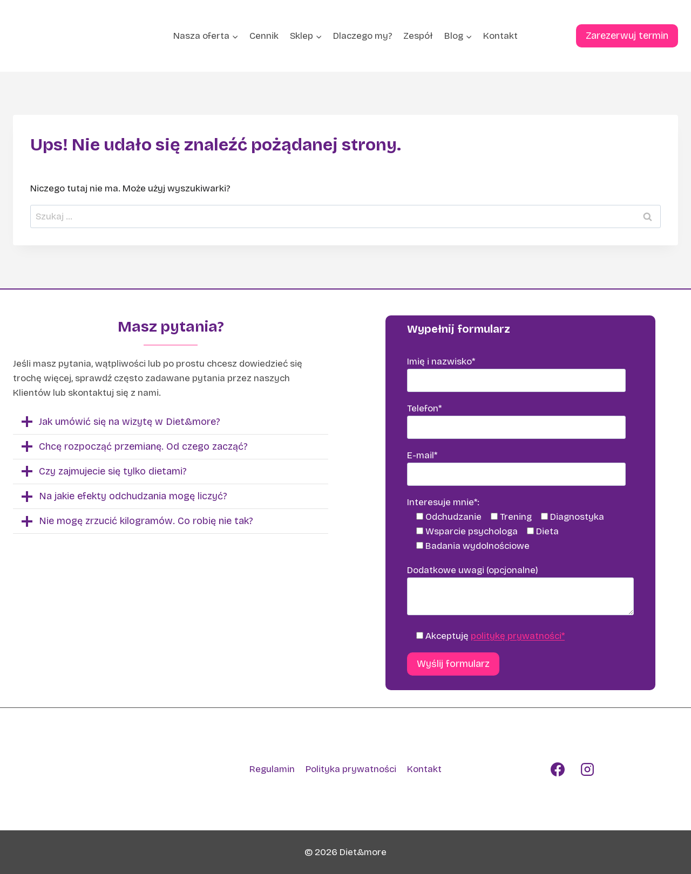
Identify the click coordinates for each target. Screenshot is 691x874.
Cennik (264, 36)
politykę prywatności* (518, 636)
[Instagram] (587, 769)
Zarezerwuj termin (627, 36)
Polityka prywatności (351, 769)
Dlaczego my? (362, 36)
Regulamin (272, 769)
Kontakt (500, 36)
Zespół (418, 36)
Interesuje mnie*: (443, 502)
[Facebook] (558, 769)
